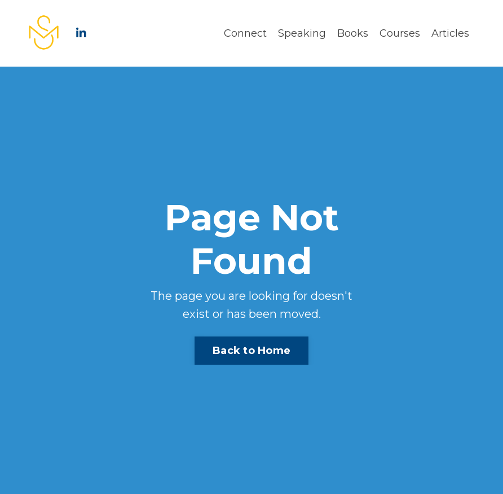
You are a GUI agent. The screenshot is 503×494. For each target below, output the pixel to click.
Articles (450, 33)
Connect (245, 33)
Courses (400, 33)
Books (352, 33)
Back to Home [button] (251, 350)
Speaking (302, 33)
